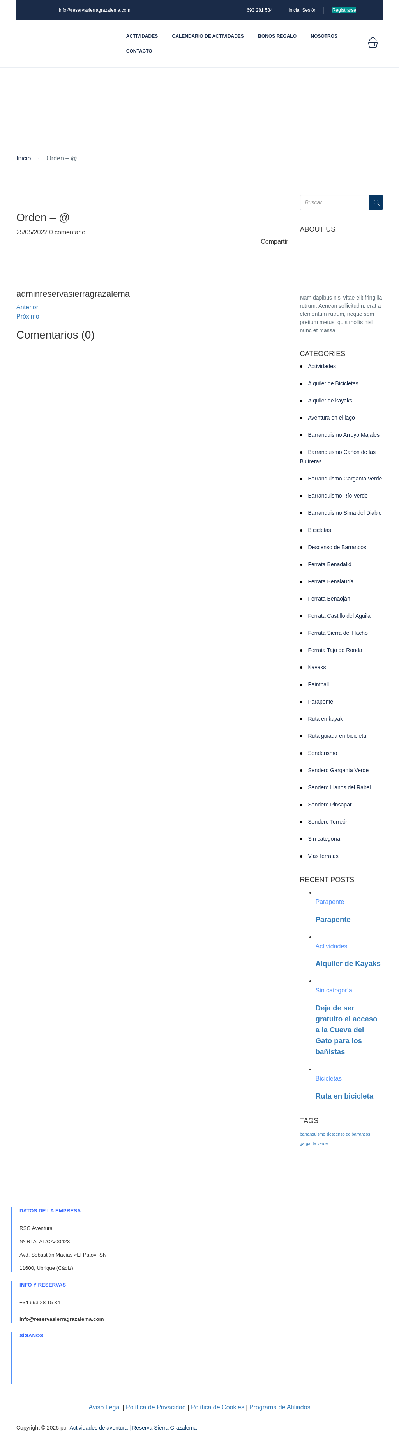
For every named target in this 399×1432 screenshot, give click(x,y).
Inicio (23, 158)
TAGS (309, 1121)
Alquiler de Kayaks (348, 963)
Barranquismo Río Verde (338, 496)
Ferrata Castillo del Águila (339, 616)
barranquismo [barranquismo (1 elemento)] (312, 1134)
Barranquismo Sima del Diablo (345, 513)
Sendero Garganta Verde (338, 770)
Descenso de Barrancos (337, 547)
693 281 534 (260, 10)
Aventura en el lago (331, 418)
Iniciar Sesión (302, 10)
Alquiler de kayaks (330, 400)
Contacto (139, 51)
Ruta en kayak (325, 719)
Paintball (318, 684)
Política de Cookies (217, 1407)
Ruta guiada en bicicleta (337, 736)
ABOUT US (318, 229)
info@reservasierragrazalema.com (95, 10)
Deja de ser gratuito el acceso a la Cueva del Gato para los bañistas (347, 1030)
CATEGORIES (323, 354)
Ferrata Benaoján (329, 598)
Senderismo (322, 753)
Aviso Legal (105, 1407)
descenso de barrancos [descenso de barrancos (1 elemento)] (348, 1134)
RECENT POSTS (327, 880)
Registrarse (344, 10)
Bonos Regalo (277, 36)
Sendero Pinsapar (330, 804)
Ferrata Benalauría (331, 581)
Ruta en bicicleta (345, 1096)
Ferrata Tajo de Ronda (335, 650)
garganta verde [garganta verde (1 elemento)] (314, 1143)
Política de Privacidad (156, 1407)
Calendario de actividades (208, 36)
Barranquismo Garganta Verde (345, 478)
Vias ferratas (323, 856)
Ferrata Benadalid (329, 564)
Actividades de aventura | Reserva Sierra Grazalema (133, 1428)
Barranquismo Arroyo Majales (344, 435)
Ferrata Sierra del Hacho (338, 633)
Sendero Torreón (328, 822)
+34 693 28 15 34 (39, 1302)
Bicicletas (319, 530)
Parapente (321, 701)
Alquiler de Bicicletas (333, 383)
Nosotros (324, 36)
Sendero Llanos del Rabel (339, 787)
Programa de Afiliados (280, 1407)
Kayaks (317, 667)
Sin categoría (324, 839)
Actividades (142, 36)
